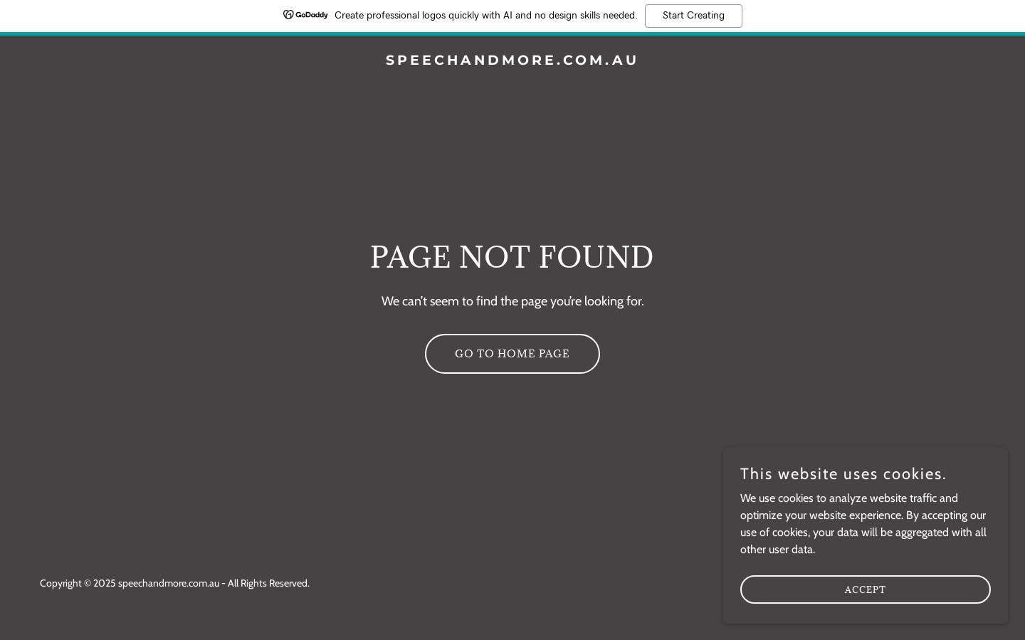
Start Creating (694, 16)
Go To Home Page (512, 353)
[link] (512, 61)
